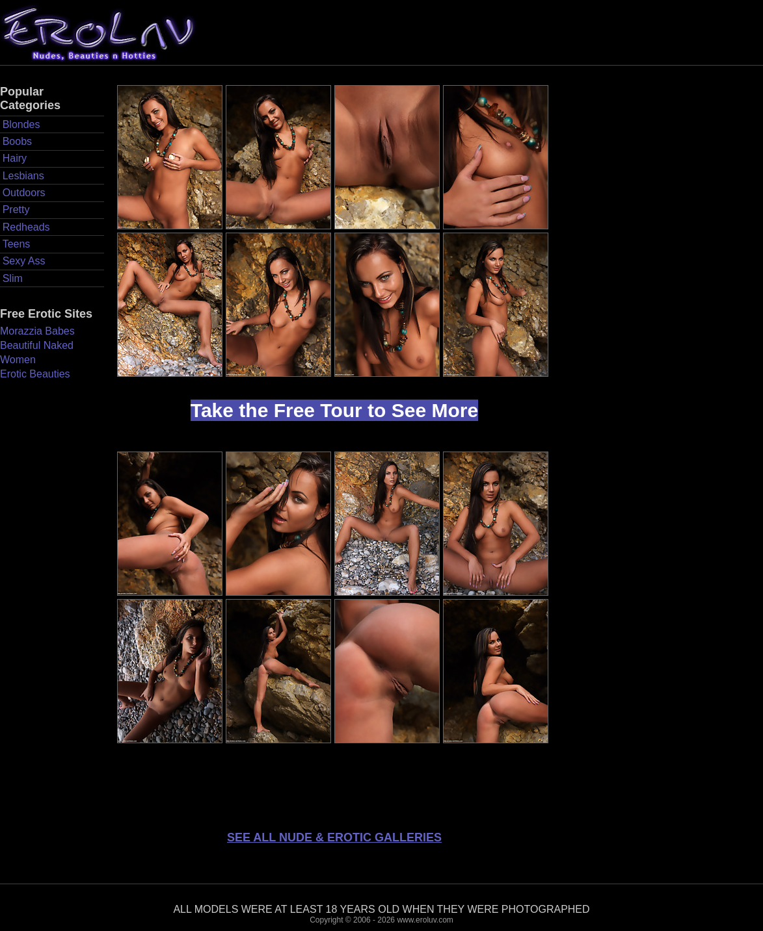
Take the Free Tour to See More (334, 410)
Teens (17, 243)
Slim (13, 278)
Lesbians (23, 175)
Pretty (16, 209)
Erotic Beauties (35, 373)
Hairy (15, 158)
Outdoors (24, 192)
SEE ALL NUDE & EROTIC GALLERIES (334, 837)
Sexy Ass (24, 260)
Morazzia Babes (37, 331)
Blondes (21, 124)
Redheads (26, 227)
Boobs (17, 141)
